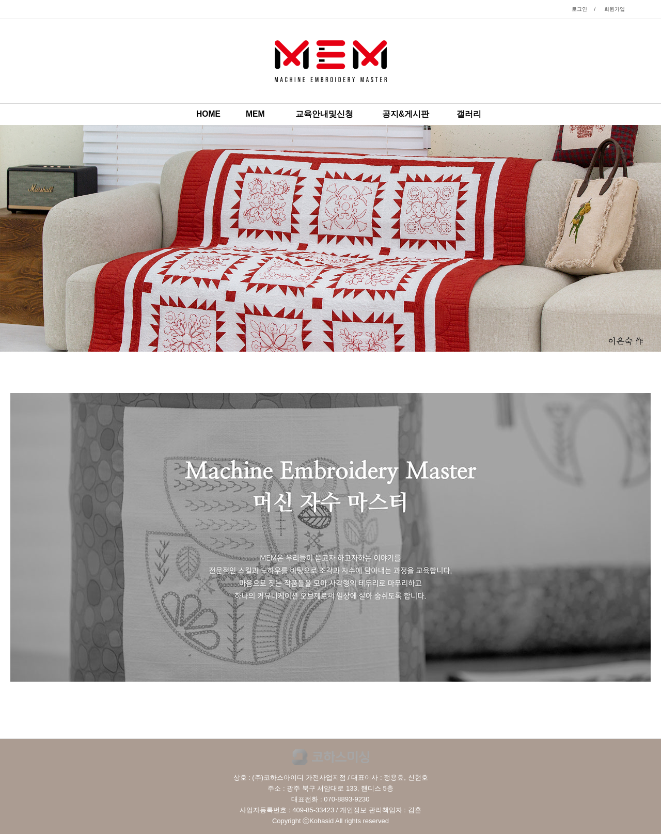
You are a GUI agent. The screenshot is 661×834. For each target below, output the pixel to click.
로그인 (579, 9)
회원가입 (614, 9)
